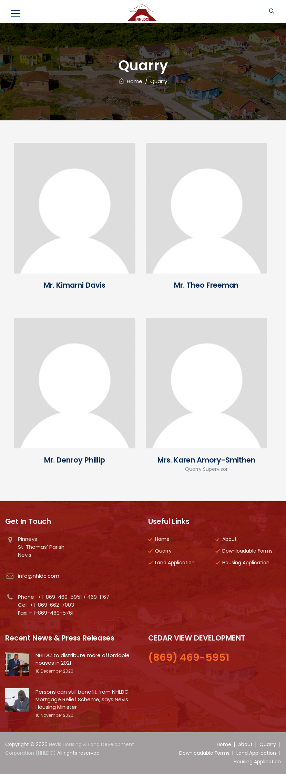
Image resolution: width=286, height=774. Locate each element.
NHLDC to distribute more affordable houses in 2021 (82, 659)
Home (130, 81)
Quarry (163, 550)
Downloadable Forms (247, 550)
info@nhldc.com (38, 575)
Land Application (175, 562)
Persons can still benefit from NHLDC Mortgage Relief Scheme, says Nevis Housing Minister (82, 699)
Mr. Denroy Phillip (74, 460)
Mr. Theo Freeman (206, 285)
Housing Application (245, 562)
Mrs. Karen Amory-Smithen (206, 460)
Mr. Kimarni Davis (74, 285)
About (229, 539)
